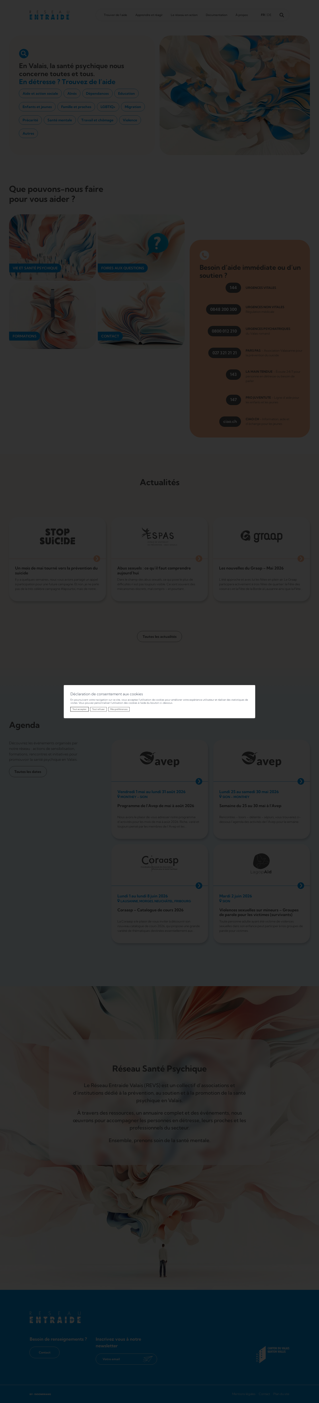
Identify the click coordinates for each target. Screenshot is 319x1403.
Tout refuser (98, 709)
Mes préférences (119, 709)
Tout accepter (79, 709)
